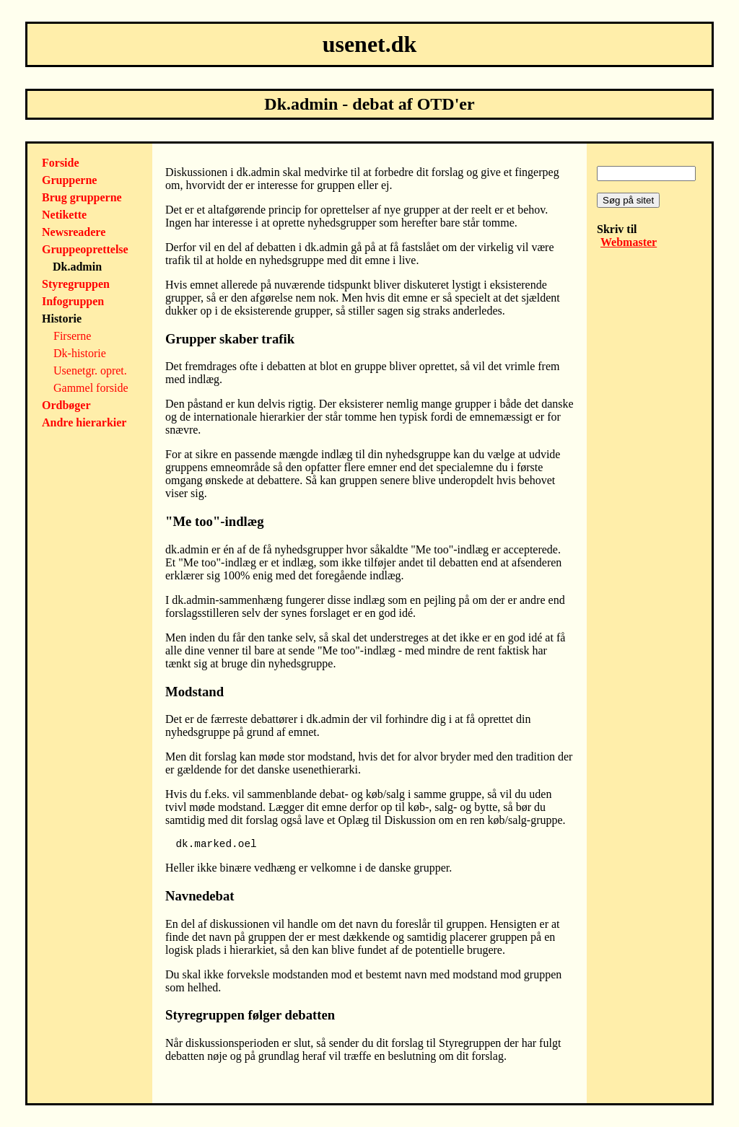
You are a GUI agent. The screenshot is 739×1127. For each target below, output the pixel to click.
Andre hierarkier (84, 422)
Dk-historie (79, 353)
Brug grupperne (82, 197)
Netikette (64, 215)
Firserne (72, 336)
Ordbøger (66, 405)
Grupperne (69, 180)
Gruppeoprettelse (85, 249)
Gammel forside (90, 388)
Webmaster (628, 242)
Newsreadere (73, 232)
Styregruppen (76, 284)
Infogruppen (73, 301)
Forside (60, 163)
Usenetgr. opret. (90, 370)
